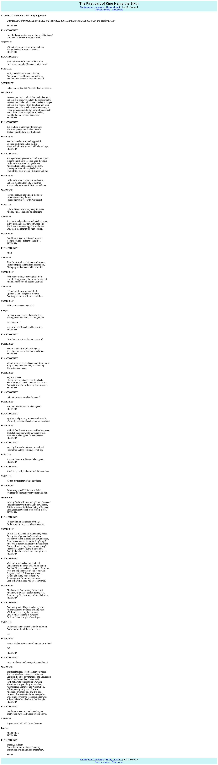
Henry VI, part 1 (114, 7)
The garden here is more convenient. (23, 49)
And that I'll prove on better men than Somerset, (28, 568)
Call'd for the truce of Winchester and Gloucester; (29, 677)
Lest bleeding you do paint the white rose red (27, 279)
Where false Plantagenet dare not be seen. (25, 435)
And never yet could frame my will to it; (25, 76)
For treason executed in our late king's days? (26, 541)
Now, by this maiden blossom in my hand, (25, 447)
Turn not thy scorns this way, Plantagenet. (25, 459)
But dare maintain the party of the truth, (24, 183)
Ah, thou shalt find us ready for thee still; (25, 590)
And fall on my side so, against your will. (25, 282)
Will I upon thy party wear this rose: (23, 689)
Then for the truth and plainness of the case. (26, 262)
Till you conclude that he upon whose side (25, 224)
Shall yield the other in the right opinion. (25, 229)
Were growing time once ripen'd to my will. (26, 571)
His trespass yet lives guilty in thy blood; (25, 549)
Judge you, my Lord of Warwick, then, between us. (29, 88)
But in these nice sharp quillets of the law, (25, 112)
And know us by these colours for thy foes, (26, 593)
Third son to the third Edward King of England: (28, 507)
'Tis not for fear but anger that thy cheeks (25, 380)
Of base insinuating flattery (19, 197)
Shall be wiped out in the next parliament (25, 674)
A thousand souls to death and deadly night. (26, 699)
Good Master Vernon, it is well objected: (25, 238)
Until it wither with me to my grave (22, 615)
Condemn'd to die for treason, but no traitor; (26, 566)
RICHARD (12, 25)
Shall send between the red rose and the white (27, 697)
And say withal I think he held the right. (24, 212)
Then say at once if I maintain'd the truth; (25, 61)
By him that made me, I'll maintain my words (27, 534)
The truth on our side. (16, 368)
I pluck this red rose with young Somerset (25, 209)
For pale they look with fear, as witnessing (25, 365)
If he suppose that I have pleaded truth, (24, 168)
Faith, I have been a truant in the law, (23, 73)
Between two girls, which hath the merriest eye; (28, 107)
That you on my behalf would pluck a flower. (27, 714)
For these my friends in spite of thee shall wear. (28, 595)
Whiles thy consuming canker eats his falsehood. (28, 421)
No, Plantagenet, (14, 377)
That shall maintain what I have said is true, (26, 433)
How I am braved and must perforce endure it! (27, 662)
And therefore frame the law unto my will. (25, 78)
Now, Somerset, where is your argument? (25, 339)
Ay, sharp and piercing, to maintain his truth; (26, 418)
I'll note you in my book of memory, (23, 576)
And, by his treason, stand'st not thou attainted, (27, 544)
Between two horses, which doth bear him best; (28, 105)
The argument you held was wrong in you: (25, 317)
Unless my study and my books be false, (25, 315)
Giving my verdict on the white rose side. (25, 267)
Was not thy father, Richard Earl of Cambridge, (28, 539)
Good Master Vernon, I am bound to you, (25, 711)
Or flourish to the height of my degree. (24, 617)
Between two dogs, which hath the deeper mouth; (29, 100)
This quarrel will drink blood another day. (25, 750)
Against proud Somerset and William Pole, (26, 687)
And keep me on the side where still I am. (25, 296)
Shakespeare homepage (92, 7)
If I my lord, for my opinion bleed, (22, 291)
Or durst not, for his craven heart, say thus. (26, 524)
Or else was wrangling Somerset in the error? (27, 64)
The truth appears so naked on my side (24, 129)
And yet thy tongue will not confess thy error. (27, 385)
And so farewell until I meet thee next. (24, 629)
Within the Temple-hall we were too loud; (25, 47)
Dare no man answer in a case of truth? (24, 37)
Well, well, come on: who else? (20, 305)
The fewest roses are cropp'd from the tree (25, 226)
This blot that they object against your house (26, 672)
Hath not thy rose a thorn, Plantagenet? (24, 406)
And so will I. (13, 733)
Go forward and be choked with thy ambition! (27, 627)
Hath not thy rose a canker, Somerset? (23, 397)
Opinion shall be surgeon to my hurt (23, 293)
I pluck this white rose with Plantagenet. (24, 200)
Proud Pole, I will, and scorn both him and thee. (28, 471)
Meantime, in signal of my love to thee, (24, 684)
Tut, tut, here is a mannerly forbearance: (24, 127)
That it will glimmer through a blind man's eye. (28, 146)
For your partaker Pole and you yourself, (25, 573)
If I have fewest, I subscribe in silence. (24, 241)
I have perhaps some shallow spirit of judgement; (28, 110)
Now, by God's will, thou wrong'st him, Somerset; (29, 502)
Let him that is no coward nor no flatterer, (25, 180)
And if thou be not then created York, (23, 679)
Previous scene (102, 9)
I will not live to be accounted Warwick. (24, 682)
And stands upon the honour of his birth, (25, 166)
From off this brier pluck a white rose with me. (27, 171)
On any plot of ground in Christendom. (24, 536)
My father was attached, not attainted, (23, 563)
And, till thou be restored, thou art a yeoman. (27, 551)
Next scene (117, 9)
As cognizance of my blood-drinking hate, (25, 610)
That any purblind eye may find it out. (24, 132)
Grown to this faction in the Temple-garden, (26, 694)
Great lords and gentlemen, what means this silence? (30, 35)
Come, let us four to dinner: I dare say (23, 747)
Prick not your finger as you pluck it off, (25, 277)
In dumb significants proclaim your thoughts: (27, 161)
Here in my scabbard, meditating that (23, 348)
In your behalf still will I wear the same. (24, 723)
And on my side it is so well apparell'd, (24, 141)
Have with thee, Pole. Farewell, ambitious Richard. (29, 643)
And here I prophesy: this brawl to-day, (24, 692)
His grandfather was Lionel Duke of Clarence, (27, 505)
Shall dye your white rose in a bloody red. (25, 351)
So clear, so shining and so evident (22, 144)
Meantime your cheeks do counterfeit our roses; (28, 363)
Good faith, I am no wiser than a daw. (23, 115)
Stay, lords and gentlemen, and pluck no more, (27, 221)
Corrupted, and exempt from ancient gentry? (26, 546)
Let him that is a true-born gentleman (23, 163)
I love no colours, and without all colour (24, 195)
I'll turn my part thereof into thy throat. (24, 481)
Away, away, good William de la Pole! (24, 490)
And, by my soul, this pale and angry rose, (25, 607)
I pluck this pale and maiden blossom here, (26, 265)
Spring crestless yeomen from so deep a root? (27, 510)
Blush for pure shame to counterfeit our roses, (27, 382)
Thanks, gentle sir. (15, 745)
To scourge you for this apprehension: (23, 578)
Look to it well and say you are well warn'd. (26, 581)
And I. (9, 253)
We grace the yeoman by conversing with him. (27, 493)
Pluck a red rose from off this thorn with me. (26, 185)
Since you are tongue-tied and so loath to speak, (28, 158)
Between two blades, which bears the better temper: (30, 102)
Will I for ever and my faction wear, (23, 612)
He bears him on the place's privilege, (23, 522)
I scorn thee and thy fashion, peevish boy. (25, 450)
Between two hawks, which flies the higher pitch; (29, 97)
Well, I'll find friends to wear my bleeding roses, (28, 430)
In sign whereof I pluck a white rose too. (25, 327)
